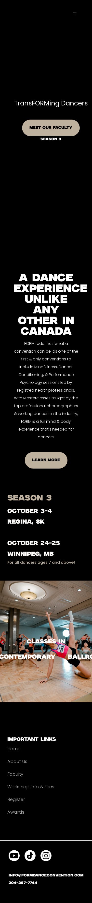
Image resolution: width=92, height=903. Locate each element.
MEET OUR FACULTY (50, 128)
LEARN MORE (46, 460)
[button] (74, 14)
